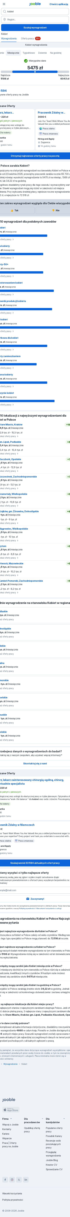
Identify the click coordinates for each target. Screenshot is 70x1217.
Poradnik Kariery (54, 1136)
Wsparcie (7, 1138)
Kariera (5, 1133)
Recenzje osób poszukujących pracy (53, 1144)
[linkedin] (26, 1180)
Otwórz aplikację (58, 4)
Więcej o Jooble (10, 1124)
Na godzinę (55, 52)
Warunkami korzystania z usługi (48, 908)
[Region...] (35, 19)
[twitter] (19, 1180)
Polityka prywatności (12, 1199)
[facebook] (5, 1180)
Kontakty (6, 1129)
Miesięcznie (13, 52)
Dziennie (42, 52)
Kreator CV (51, 1164)
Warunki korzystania (12, 1193)
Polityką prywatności (27, 908)
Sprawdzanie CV (54, 1169)
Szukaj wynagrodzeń (35, 27)
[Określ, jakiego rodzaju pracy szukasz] (35, 11)
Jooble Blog (52, 1160)
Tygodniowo (29, 52)
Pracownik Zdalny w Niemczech (50, 113)
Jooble (20, 1210)
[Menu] (4, 4)
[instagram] (12, 1180)
